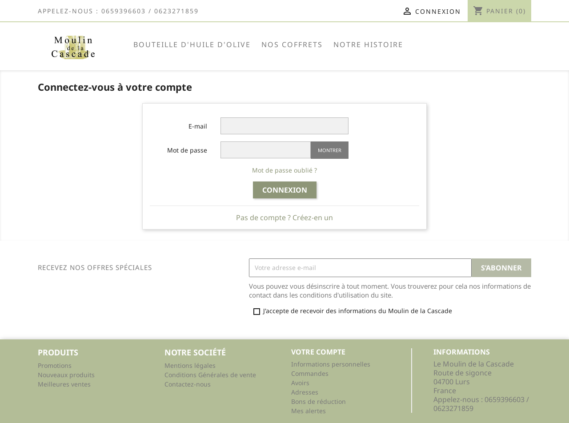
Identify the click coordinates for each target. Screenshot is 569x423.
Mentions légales (190, 365)
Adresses (304, 392)
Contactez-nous (187, 384)
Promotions (55, 365)
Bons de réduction (318, 401)
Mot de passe (187, 150)
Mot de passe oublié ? (284, 170)
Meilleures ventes (64, 384)
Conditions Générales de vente (210, 375)
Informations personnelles (330, 364)
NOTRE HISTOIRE (368, 44)
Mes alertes (308, 411)
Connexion (284, 190)
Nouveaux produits (66, 375)
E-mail (197, 126)
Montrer (329, 150)
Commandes (310, 373)
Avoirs (300, 383)
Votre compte (318, 352)
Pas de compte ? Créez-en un (284, 217)
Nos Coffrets (292, 44)
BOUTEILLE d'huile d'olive (192, 44)
